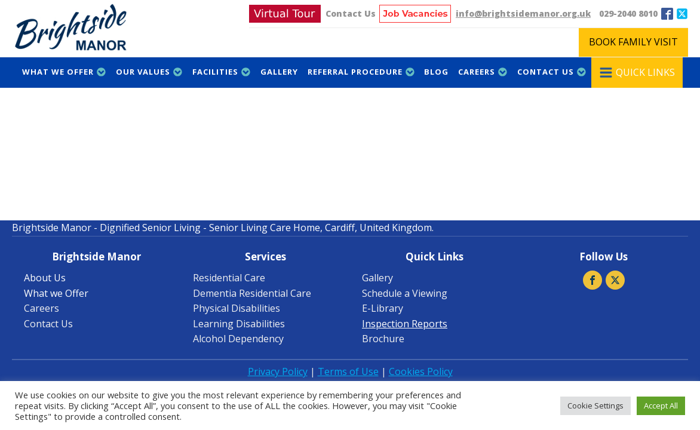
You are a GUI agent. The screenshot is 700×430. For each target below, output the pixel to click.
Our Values (149, 71)
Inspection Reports (404, 323)
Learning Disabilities (239, 323)
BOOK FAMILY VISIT (633, 41)
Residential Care (229, 277)
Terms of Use (348, 371)
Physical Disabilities (236, 308)
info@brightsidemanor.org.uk (523, 13)
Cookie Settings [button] (595, 405)
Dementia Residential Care (252, 293)
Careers (483, 71)
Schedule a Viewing (404, 293)
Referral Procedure (361, 71)
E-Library (382, 308)
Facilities (221, 71)
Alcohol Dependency (238, 338)
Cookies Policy (421, 371)
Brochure (383, 338)
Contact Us (351, 13)
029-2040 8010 (628, 13)
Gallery (279, 71)
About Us (45, 277)
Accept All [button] (661, 405)
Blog (436, 71)
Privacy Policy (278, 371)
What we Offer (64, 71)
